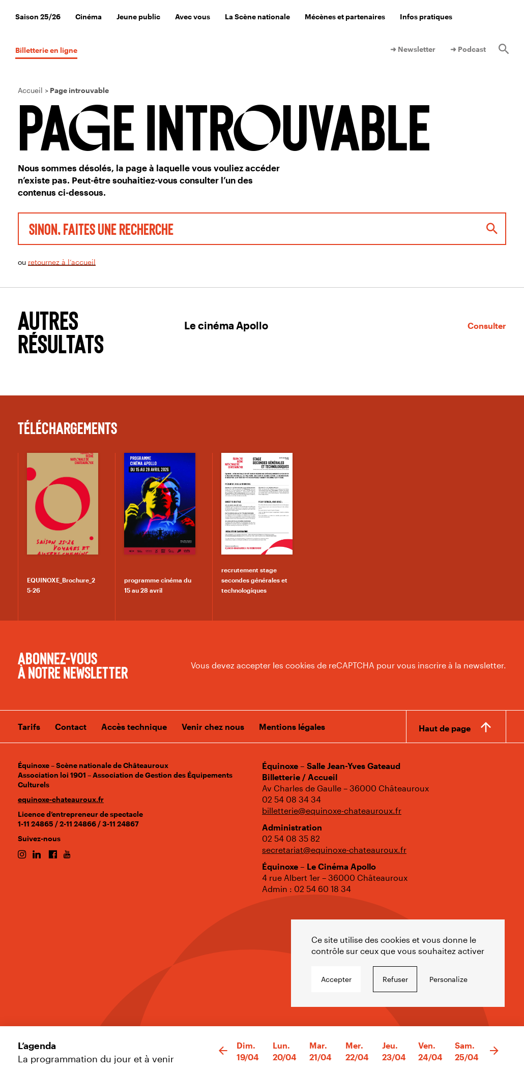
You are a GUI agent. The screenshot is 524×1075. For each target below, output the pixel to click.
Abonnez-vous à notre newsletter (73, 665)
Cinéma (88, 16)
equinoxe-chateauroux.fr (61, 799)
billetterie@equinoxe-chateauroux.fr (331, 810)
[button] (223, 1051)
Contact (70, 726)
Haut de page (445, 728)
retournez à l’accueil (62, 262)
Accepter (336, 979)
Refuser (395, 979)
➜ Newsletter (412, 49)
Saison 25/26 (38, 16)
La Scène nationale (257, 16)
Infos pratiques (426, 16)
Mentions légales (292, 726)
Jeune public (138, 16)
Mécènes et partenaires (345, 16)
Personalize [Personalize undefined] (448, 979)
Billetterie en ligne (46, 50)
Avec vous (192, 16)
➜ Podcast (468, 49)
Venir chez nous (213, 726)
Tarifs (29, 726)
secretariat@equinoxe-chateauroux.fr (334, 849)
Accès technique (134, 726)
